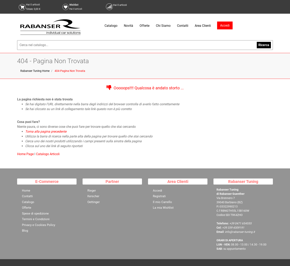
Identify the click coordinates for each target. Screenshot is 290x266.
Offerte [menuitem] (144, 26)
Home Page (25, 154)
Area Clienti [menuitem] (203, 26)
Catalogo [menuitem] (111, 26)
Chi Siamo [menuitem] (163, 26)
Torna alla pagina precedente (45, 131)
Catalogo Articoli (48, 154)
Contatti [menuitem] (182, 26)
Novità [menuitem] (128, 26)
